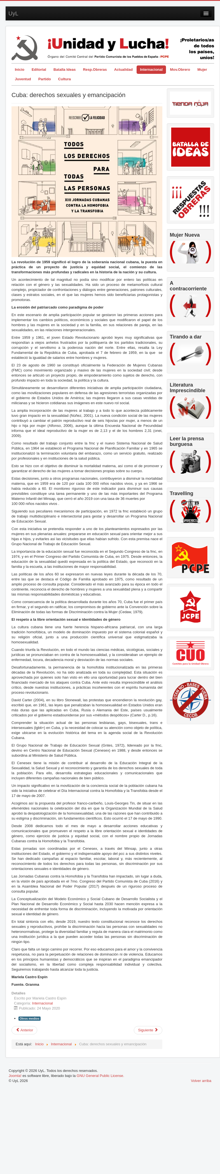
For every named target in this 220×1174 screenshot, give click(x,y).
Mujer (202, 69)
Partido (44, 79)
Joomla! (15, 1076)
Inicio (19, 69)
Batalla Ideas (64, 69)
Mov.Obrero (180, 69)
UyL (13, 13)
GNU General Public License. (100, 1076)
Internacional (151, 69)
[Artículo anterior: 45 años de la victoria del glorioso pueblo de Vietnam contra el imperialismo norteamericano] (24, 1030)
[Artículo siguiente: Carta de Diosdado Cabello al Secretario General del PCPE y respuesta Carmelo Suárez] (148, 1030)
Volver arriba (201, 1081)
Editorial (39, 69)
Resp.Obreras (95, 69)
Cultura (64, 79)
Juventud (23, 79)
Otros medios (29, 1018)
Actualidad (123, 69)
